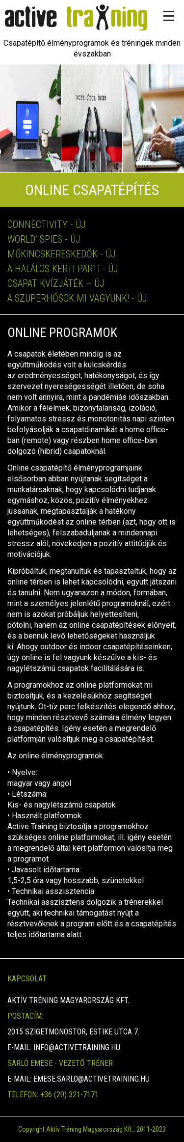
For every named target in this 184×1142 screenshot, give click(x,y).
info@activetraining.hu (76, 1047)
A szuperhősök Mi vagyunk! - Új (77, 298)
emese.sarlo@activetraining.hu (91, 1079)
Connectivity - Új (46, 224)
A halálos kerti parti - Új (62, 269)
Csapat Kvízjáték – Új (56, 283)
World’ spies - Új (43, 239)
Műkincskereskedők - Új (61, 254)
